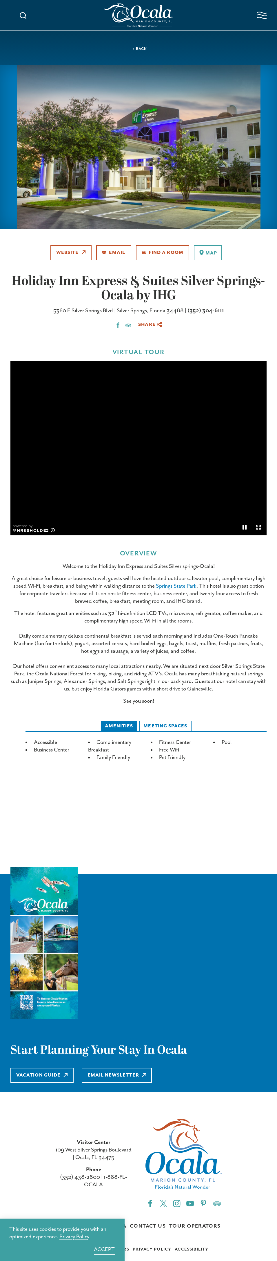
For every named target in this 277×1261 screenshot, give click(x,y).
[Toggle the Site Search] (23, 15)
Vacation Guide (42, 1075)
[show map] (208, 252)
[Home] (138, 15)
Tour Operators (195, 1226)
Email (113, 252)
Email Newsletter (117, 1075)
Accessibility (191, 1249)
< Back (139, 49)
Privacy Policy (152, 1249)
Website (71, 252)
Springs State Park (176, 586)
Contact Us (148, 1226)
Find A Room (162, 252)
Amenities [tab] (119, 726)
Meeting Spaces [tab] (165, 726)
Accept (104, 1249)
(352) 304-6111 (205, 310)
